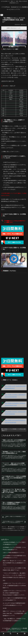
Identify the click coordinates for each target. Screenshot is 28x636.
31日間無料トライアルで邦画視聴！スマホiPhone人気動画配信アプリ (13, 429)
